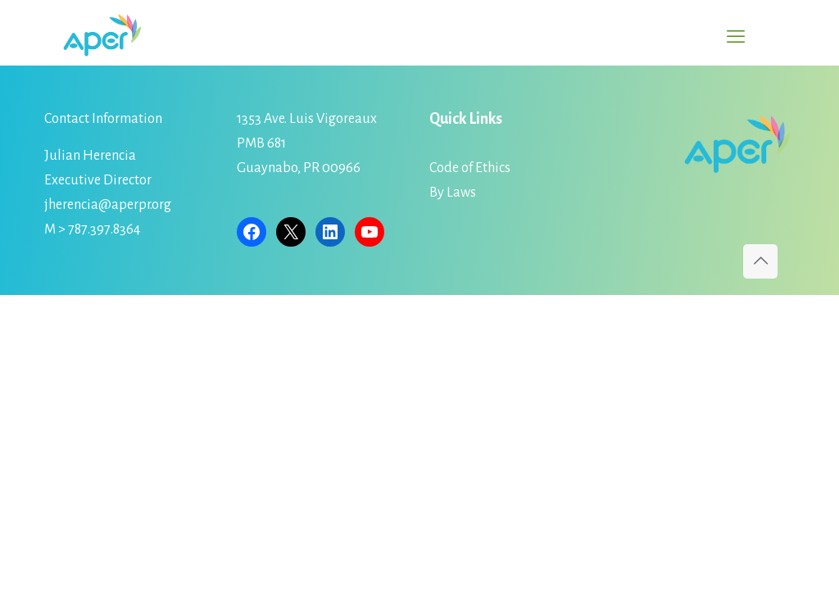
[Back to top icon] (760, 261)
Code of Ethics (469, 168)
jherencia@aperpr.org (107, 204)
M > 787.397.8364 (92, 229)
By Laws (452, 192)
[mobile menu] (736, 37)
